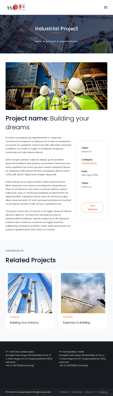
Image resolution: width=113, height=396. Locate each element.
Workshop (77, 392)
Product (64, 392)
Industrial (51, 41)
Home (38, 41)
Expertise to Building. (76, 322)
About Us (89, 392)
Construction (89, 163)
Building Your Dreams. (24, 322)
